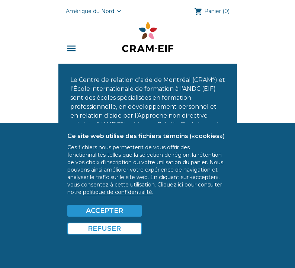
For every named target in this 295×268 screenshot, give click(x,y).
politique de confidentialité (117, 192)
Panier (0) (217, 11)
